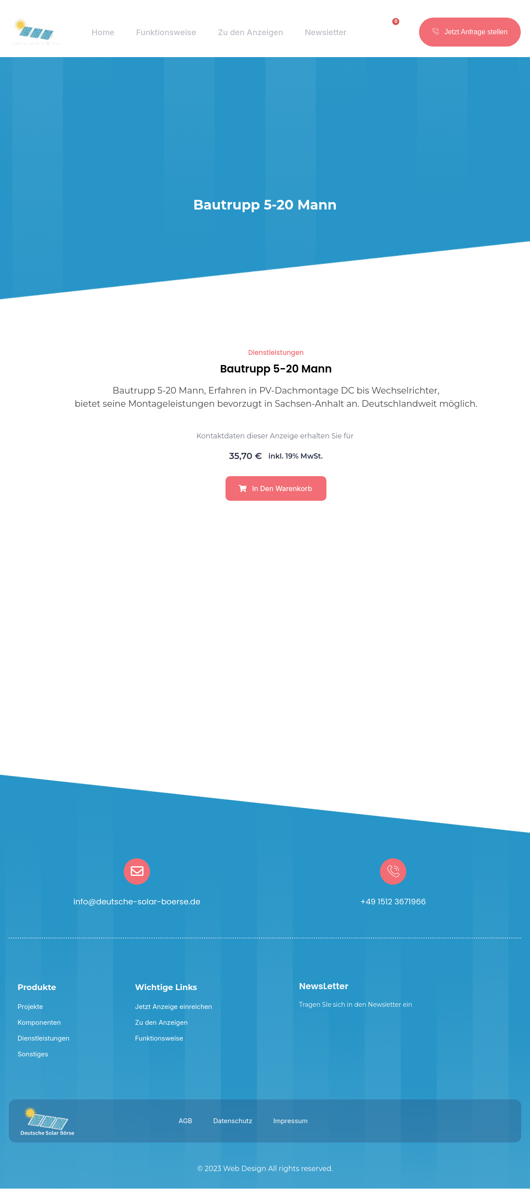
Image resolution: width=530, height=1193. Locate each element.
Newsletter (326, 35)
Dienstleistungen (276, 357)
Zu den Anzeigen (250, 35)
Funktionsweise (164, 35)
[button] (276, 493)
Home (102, 35)
